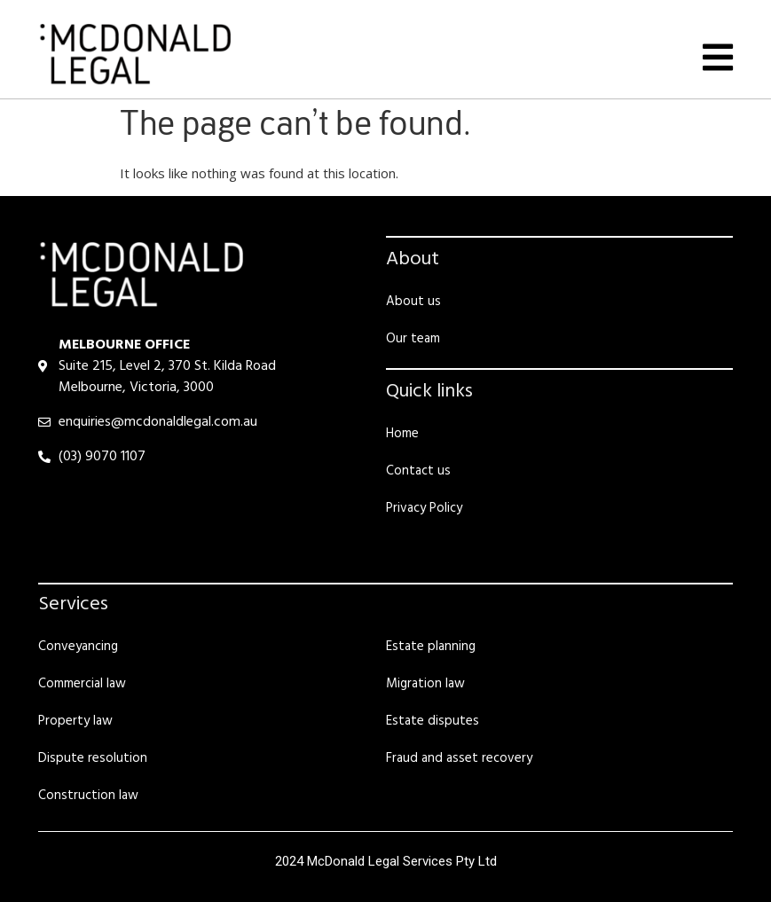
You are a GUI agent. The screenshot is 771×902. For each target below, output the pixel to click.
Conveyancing (78, 646)
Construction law (88, 795)
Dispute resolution (92, 758)
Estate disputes (432, 721)
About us (413, 301)
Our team (413, 338)
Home (402, 433)
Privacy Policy (424, 508)
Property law (75, 721)
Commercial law (82, 683)
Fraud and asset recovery (459, 758)
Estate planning (431, 646)
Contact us (418, 471)
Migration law (425, 683)
